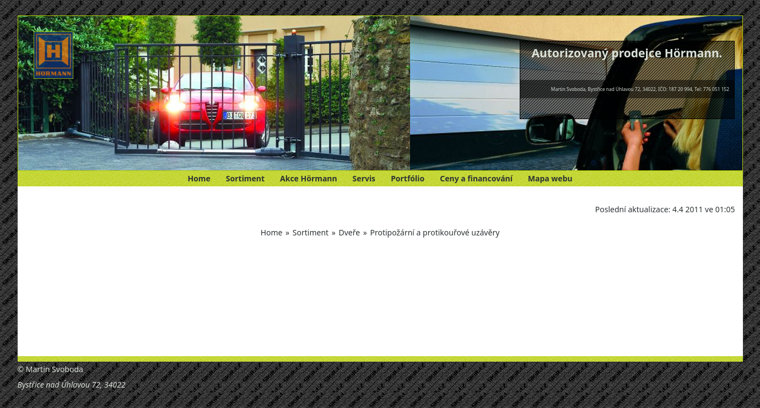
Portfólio (407, 178)
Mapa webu (550, 178)
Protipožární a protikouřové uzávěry (434, 232)
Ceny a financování (476, 178)
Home (198, 178)
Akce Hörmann (308, 178)
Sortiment (245, 178)
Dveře (349, 232)
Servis (364, 178)
